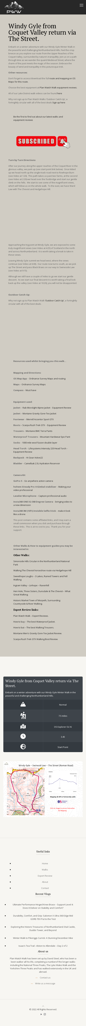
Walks (45, 869)
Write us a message (45, 983)
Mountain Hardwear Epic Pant (55, 436)
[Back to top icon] (43, 1006)
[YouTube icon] (41, 1014)
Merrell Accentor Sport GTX (40, 419)
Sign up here (58, 102)
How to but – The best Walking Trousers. (33, 627)
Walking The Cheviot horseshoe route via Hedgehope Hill (42, 570)
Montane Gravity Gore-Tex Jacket (39, 413)
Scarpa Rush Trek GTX (33, 425)
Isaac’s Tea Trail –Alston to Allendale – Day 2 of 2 (43, 945)
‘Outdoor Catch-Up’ (54, 300)
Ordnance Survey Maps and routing (47, 378)
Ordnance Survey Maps (34, 384)
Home (45, 863)
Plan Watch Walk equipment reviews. (58, 87)
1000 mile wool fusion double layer (39, 442)
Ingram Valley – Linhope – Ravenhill (31, 585)
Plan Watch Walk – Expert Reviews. (31, 615)
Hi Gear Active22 (34, 457)
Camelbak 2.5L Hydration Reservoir (42, 463)
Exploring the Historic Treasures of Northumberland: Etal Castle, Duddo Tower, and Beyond (43, 928)
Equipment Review (61, 407)
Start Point (63, 747)
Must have (31, 390)
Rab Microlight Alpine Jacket (36, 407)
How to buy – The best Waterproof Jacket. (34, 621)
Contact (45, 888)
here (59, 93)
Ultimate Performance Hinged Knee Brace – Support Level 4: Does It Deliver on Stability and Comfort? (43, 906)
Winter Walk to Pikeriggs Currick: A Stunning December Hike (43, 937)
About (45, 881)
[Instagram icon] (45, 1014)
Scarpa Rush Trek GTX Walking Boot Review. (35, 639)
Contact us (45, 977)
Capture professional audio (52, 495)
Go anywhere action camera (38, 480)
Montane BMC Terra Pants (39, 430)
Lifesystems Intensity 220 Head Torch (47, 448)
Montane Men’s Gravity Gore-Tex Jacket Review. (37, 633)
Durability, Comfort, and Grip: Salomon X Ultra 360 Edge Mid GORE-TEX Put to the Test (43, 917)
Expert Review (45, 875)
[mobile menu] (81, 5)
